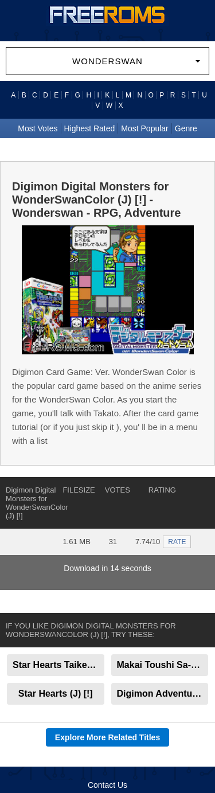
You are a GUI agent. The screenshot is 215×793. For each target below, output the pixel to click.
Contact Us (107, 785)
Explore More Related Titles (107, 737)
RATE (177, 542)
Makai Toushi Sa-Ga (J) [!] (163, 665)
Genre (186, 128)
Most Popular (144, 128)
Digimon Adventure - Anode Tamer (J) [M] (163, 693)
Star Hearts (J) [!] (55, 693)
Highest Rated (89, 128)
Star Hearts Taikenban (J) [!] (58, 665)
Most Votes (37, 128)
